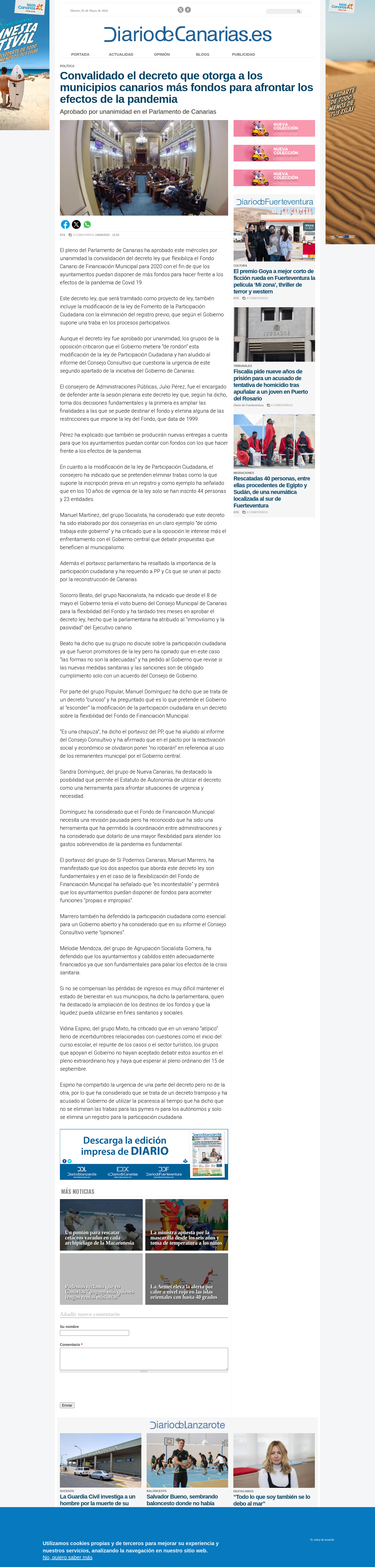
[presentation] (99, 1388)
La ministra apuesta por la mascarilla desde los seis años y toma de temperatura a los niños (186, 1238)
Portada (80, 54)
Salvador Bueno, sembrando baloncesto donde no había (182, 1500)
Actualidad (121, 54)
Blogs (202, 54)
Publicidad (243, 54)
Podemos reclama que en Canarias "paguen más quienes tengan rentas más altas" (99, 1292)
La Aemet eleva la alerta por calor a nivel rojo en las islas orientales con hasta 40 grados (184, 1292)
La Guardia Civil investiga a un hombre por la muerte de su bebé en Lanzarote (97, 1503)
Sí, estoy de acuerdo (322, 1539)
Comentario (71, 1345)
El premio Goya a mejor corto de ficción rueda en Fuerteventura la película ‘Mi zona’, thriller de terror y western (274, 281)
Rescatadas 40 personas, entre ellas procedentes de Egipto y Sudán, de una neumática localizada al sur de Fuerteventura (272, 492)
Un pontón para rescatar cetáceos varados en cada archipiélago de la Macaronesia (99, 1238)
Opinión (162, 54)
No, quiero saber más (67, 1557)
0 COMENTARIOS (83, 235)
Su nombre (69, 1327)
